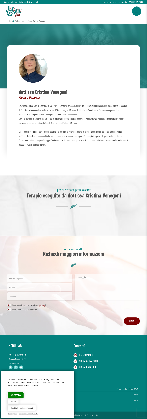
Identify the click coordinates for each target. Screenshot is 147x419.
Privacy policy (12, 414)
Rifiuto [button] (13, 402)
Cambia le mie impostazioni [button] (21, 408)
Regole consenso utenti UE (28, 414)
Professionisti (20, 21)
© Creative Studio (91, 415)
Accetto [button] (15, 395)
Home (11, 21)
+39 (135, 2)
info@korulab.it (33, 2)
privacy (42, 305)
